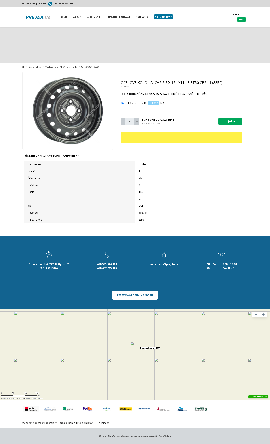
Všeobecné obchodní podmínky (39, 422)
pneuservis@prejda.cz (163, 264)
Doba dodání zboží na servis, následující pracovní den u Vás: (164, 94)
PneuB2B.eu (165, 436)
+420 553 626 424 (106, 264)
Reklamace (103, 422)
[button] (64, 17)
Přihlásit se (239, 14)
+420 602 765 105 (63, 3)
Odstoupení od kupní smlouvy (76, 422)
